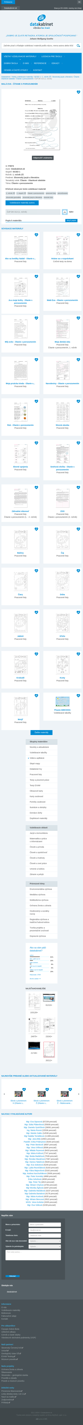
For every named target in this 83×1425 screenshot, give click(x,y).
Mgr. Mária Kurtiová (34, 1196)
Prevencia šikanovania (11, 1391)
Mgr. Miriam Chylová (35, 1185)
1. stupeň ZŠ (21, 193)
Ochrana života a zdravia (40, 905)
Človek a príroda (37, 847)
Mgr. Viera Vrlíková (35, 1147)
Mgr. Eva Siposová (34, 1122)
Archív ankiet (34, 978)
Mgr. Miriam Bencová (35, 1199)
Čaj (62, 553)
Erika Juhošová (34, 1179)
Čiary (20, 594)
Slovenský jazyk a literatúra (62, 77)
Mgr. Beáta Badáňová (34, 1156)
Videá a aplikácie (37, 758)
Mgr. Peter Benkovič (34, 1145)
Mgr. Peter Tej (35, 1182)
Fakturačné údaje (8, 1316)
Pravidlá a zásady (9, 1378)
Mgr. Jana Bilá (34, 1139)
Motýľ (20, 719)
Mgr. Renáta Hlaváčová (35, 1159)
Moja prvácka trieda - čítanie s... (20, 383)
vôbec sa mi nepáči (36, 970)
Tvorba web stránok (23, 1415)
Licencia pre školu (51, 56)
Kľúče (62, 636)
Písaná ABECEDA (62, 710)
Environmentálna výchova (41, 889)
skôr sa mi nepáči (36, 966)
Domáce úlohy (36, 813)
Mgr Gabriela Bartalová (35, 1193)
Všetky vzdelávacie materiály (20, 56)
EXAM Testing (7, 1356)
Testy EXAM (35, 785)
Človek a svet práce (38, 863)
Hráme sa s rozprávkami (62, 258)
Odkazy (56, 63)
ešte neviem (34, 962)
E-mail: (8, 1230)
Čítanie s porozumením (24, 79)
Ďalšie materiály (41, 732)
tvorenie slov (48, 197)
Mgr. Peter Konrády (34, 1176)
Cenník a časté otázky (16, 70)
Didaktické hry (36, 769)
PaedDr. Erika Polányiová (35, 1142)
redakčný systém (39, 1415)
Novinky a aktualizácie (39, 747)
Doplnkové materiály (38, 818)
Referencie (40, 63)
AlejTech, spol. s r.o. (59, 1415)
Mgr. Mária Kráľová (35, 1153)
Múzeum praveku (8, 1359)
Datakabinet (5, 77)
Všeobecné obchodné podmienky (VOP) (18, 1338)
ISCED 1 (37, 77)
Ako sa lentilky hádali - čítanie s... (20, 258)
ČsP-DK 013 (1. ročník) (17, 212)
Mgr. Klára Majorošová (34, 1170)
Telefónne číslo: (12, 1235)
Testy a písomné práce (39, 780)
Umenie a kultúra (37, 869)
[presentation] (27, 1267)
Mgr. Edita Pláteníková (34, 1124)
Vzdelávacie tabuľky (38, 752)
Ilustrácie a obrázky (38, 807)
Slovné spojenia (20, 467)
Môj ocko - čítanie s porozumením (20, 342)
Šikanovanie (6, 1372)
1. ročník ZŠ (46, 77)
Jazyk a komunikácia (39, 833)
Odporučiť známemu (42, 158)
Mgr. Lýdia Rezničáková (34, 1168)
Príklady (4, 1402)
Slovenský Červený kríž (11, 1348)
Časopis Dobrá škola (10, 1329)
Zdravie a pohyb (37, 874)
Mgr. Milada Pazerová (34, 1150)
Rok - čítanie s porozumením (20, 425)
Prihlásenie (8, 2)
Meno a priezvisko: (13, 1224)
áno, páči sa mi (35, 959)
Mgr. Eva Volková (34, 1205)
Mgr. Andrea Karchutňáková (35, 1173)
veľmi (31, 955)
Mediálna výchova (37, 894)
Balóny (20, 553)
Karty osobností (36, 796)
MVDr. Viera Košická (35, 1202)
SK (79, 2)
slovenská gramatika (13, 197)
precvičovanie (63, 193)
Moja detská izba (62, 342)
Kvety (62, 678)
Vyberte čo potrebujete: (15, 1246)
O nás (26, 63)
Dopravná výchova (38, 936)
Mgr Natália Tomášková (34, 1136)
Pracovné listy (36, 774)
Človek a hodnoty (37, 858)
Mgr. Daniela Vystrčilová (34, 1127)
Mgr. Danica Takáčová (34, 1162)
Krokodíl (20, 678)
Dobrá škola (11, 63)
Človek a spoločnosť (38, 852)
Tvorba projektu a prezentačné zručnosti (39, 929)
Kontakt (37, 70)
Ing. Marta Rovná (34, 1130)
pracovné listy (51, 193)
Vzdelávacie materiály (10, 1310)
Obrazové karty (36, 791)
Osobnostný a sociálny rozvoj (39, 912)
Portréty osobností (38, 802)
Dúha (62, 594)
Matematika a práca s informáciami (38, 840)
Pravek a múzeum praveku (12, 1381)
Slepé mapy (35, 763)
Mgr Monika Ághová (34, 1188)
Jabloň (20, 636)
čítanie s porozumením (36, 193)
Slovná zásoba (62, 425)
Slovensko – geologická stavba (14, 1375)
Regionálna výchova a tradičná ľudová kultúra (39, 920)
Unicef (4, 1351)
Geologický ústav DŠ (10, 1353)
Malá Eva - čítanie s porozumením (62, 300)
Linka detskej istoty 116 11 (12, 1394)
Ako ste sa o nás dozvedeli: (16, 1241)
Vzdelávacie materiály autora (22, 203)
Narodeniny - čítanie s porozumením (62, 383)
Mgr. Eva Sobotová (35, 1165)
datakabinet (12, 1292)
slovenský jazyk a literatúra (32, 197)
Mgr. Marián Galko (34, 1133)
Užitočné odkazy (8, 1332)
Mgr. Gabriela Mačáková (34, 1191)
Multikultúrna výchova (39, 900)
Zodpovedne (6, 1400)
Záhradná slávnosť (20, 511)
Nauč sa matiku (8, 1397)
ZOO (62, 511)
